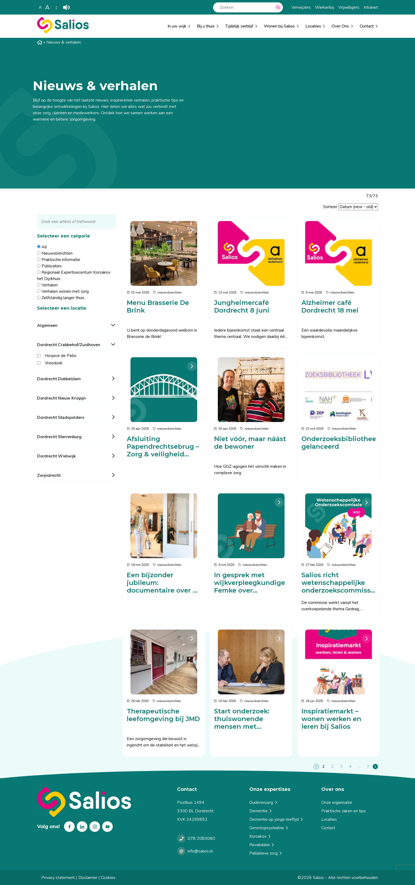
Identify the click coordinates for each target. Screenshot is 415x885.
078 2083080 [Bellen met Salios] (201, 838)
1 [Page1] (323, 766)
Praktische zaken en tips (343, 811)
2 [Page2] (332, 766)
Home (39, 42)
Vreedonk (53, 363)
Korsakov (260, 836)
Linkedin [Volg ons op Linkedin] (82, 826)
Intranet (371, 7)
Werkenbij (324, 7)
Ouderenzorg (263, 802)
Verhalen (50, 285)
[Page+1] (375, 766)
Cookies (108, 877)
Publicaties (52, 266)
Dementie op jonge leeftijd (276, 819)
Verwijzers (301, 7)
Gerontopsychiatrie (269, 828)
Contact (328, 828)
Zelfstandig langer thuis (63, 298)
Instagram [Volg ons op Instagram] (94, 826)
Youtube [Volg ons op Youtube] (107, 826)
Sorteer (330, 207)
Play (66, 7)
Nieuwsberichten (57, 253)
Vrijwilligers (348, 7)
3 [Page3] (341, 766)
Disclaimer (87, 877)
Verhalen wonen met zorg (65, 291)
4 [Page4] (350, 766)
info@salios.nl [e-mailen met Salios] (200, 851)
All (44, 247)
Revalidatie (262, 845)
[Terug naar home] (105, 802)
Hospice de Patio (60, 356)
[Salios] (63, 32)
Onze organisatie (336, 802)
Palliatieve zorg (266, 853)
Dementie (261, 811)
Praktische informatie (61, 260)
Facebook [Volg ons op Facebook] (69, 826)
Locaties (313, 26)
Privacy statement (58, 877)
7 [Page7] (368, 766)
